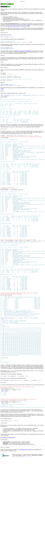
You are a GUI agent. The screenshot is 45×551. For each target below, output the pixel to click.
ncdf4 (8, 26)
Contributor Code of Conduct (25, 483)
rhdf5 (11, 26)
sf (20, 26)
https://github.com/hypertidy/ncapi (8, 471)
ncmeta (17, 29)
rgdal (18, 26)
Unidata (28, 25)
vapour (24, 26)
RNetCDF (15, 26)
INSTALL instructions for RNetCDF (23, 51)
